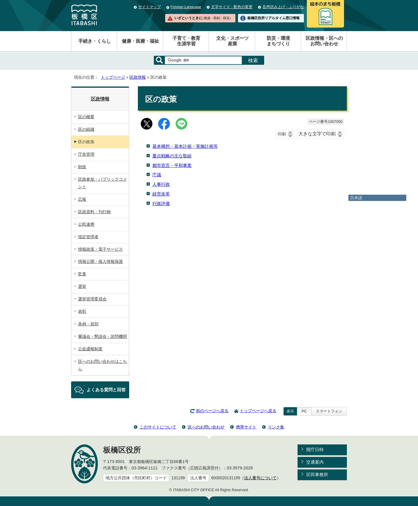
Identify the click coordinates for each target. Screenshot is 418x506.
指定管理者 (88, 236)
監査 (82, 274)
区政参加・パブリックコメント (102, 183)
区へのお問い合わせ (206, 427)
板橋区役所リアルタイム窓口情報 (273, 18)
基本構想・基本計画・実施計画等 (185, 146)
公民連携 (86, 224)
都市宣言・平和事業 (172, 165)
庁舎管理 (86, 154)
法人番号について (260, 478)
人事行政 (161, 184)
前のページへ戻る (212, 411)
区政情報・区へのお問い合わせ (324, 41)
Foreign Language (186, 7)
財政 (82, 166)
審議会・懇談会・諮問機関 (102, 336)
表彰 (82, 311)
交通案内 (315, 462)
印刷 (282, 134)
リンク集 (276, 427)
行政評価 (161, 203)
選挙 (82, 286)
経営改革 (161, 193)
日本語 (356, 197)
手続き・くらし (94, 41)
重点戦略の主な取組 (172, 155)
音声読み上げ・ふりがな (283, 7)
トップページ (113, 77)
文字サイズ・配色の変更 (232, 7)
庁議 (156, 174)
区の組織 (86, 129)
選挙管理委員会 (92, 299)
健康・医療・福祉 (140, 41)
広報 (82, 199)
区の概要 (86, 116)
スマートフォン (329, 411)
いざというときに (203, 18)
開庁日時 (315, 449)
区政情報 (137, 77)
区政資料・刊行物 (94, 211)
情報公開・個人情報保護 (100, 261)
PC (304, 411)
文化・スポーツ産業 (232, 41)
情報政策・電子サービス (100, 249)
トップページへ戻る (258, 411)
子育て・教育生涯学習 (186, 41)
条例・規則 (88, 324)
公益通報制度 (90, 349)
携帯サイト (246, 427)
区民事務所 (317, 474)
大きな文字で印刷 (317, 133)
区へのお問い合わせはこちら (102, 365)
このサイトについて (158, 427)
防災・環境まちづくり (278, 41)
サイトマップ (149, 7)
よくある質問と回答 (106, 389)
